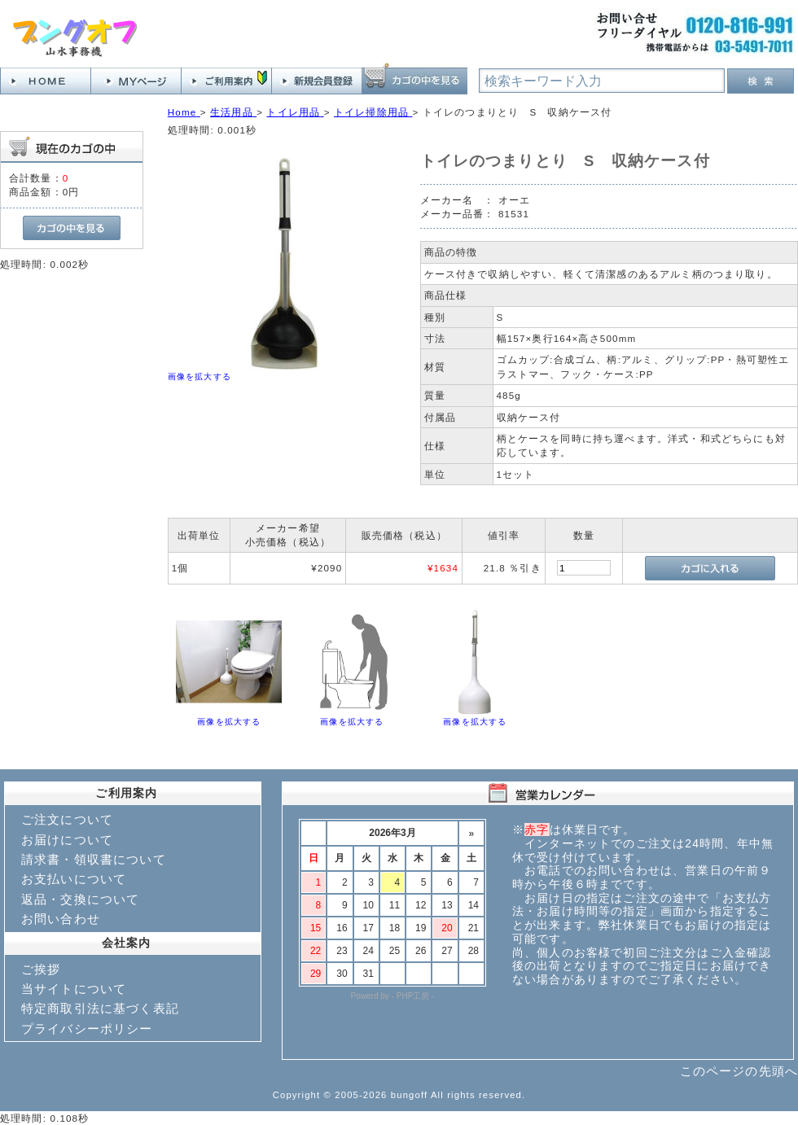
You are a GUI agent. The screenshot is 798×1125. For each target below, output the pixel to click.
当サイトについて (73, 989)
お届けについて (67, 840)
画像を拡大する (199, 376)
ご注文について (67, 819)
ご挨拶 (40, 969)
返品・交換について (80, 899)
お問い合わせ (60, 919)
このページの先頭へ (739, 1071)
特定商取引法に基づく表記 (100, 1008)
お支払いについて (73, 879)
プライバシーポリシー (87, 1028)
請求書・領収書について (93, 859)
